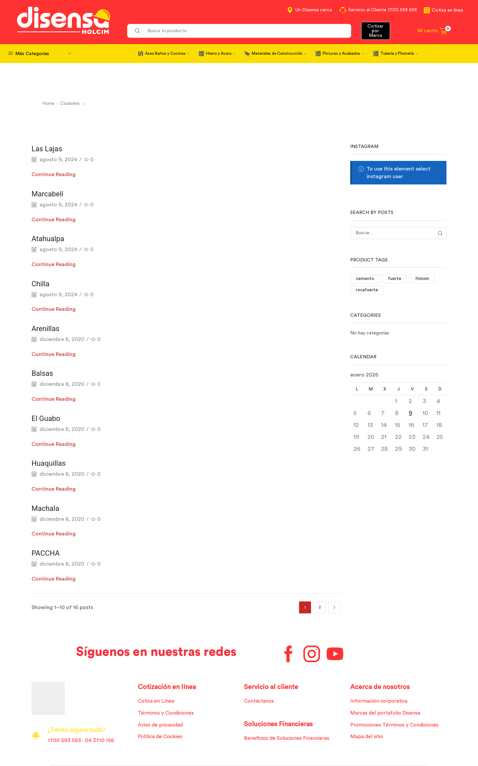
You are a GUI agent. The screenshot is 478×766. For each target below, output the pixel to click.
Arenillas (47, 328)
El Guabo (47, 418)
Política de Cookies (161, 737)
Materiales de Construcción (279, 53)
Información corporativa (380, 701)
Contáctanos (260, 701)
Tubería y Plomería (399, 53)
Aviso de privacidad (162, 725)
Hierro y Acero (220, 53)
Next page (334, 607)
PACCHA (47, 553)
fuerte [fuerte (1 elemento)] (395, 279)
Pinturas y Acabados (343, 53)
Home (48, 103)
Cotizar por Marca (375, 31)
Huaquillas (50, 463)
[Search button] (137, 30)
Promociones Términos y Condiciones (396, 725)
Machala (47, 508)
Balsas (43, 373)
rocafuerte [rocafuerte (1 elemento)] (367, 290)
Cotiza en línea (447, 10)
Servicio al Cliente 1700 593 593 (382, 10)
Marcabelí (49, 193)
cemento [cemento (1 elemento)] (365, 279)
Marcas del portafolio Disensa (387, 713)
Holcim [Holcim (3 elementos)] (423, 279)
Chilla (41, 283)
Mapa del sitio (367, 737)
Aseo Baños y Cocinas (167, 53)
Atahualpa (49, 238)
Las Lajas (48, 148)
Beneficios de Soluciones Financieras (288, 738)
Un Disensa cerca (313, 10)
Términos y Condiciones (167, 713)
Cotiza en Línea (157, 701)
